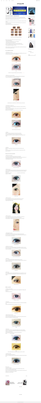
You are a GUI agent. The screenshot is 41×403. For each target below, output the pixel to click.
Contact (7, 0)
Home (1, 0)
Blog (3, 0)
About (9, 0)
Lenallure (20, 3)
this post (23, 72)
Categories (12, 0)
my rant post (8, 333)
